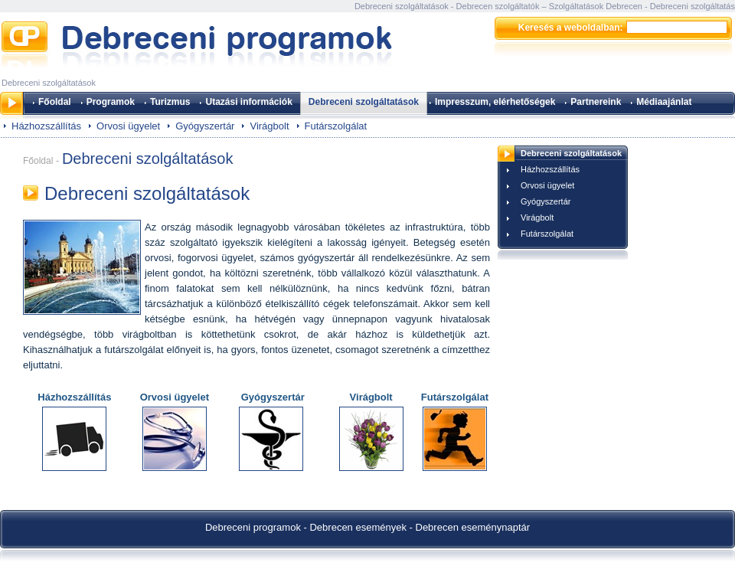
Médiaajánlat (663, 101)
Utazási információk (248, 101)
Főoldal (54, 101)
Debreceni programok (253, 527)
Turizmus (170, 101)
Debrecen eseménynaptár (473, 527)
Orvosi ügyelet (128, 126)
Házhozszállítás (46, 126)
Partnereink (595, 101)
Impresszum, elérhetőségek (495, 101)
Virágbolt (269, 126)
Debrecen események (357, 527)
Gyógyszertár (204, 126)
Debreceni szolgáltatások (364, 101)
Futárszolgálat (336, 126)
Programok (111, 101)
